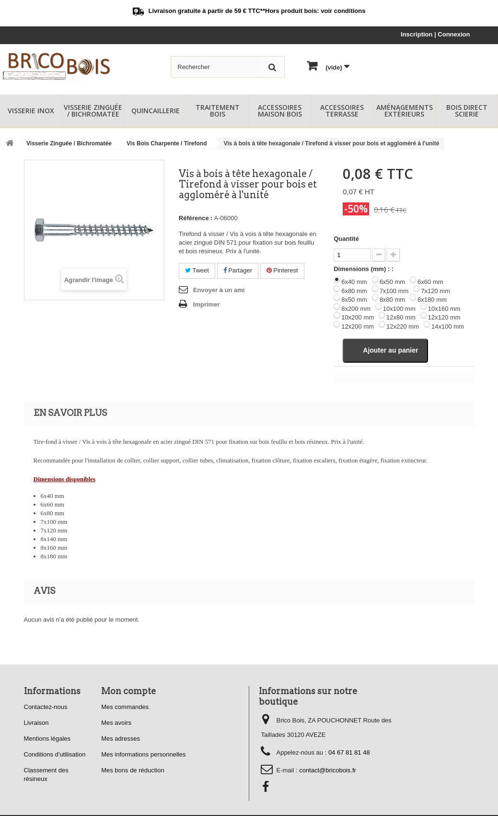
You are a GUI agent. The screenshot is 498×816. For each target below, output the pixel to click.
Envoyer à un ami (219, 290)
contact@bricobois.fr (327, 771)
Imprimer (206, 304)
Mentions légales (47, 739)
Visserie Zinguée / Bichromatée (93, 110)
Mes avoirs (116, 723)
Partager (237, 270)
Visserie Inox (31, 110)
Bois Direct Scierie (466, 110)
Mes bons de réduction (132, 771)
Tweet (197, 270)
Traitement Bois (218, 110)
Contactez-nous (46, 707)
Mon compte (128, 692)
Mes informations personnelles (143, 755)
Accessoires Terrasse (342, 110)
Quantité (346, 238)
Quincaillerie (155, 110)
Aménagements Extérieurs (404, 110)
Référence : (196, 218)
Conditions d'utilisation (55, 755)
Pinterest (282, 270)
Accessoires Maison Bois (280, 110)
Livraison (36, 723)
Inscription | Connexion (435, 34)
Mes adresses (120, 739)
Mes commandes (125, 707)
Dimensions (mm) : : (364, 268)
